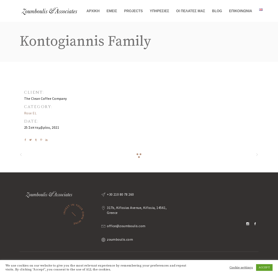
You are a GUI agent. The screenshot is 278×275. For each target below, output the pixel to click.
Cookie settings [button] (241, 268)
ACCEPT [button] (264, 267)
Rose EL (30, 113)
